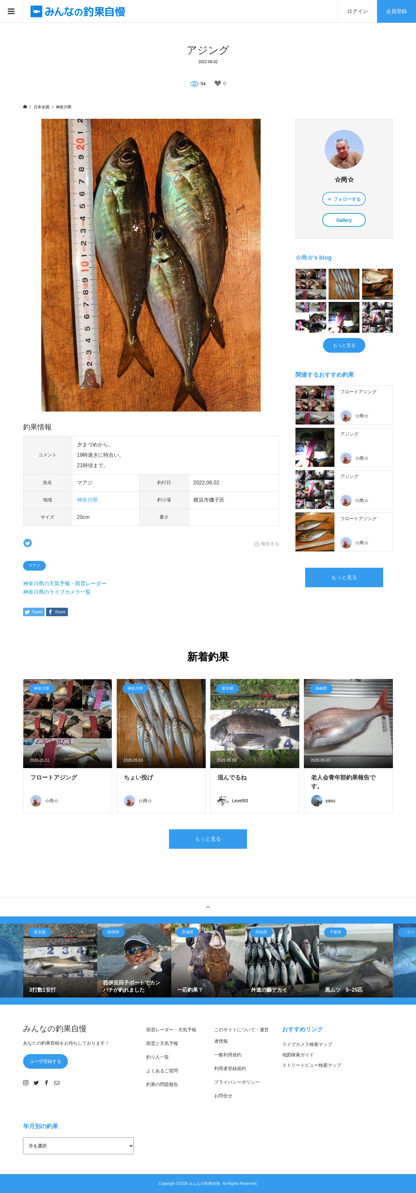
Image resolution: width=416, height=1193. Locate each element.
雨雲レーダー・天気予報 (171, 1029)
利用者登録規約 (230, 1068)
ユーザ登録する (45, 1061)
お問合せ (223, 1095)
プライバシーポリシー (237, 1082)
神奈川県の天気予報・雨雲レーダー (64, 583)
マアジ (34, 565)
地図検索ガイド (298, 1054)
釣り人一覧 (157, 1057)
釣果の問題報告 (162, 1084)
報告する (270, 543)
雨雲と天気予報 (162, 1043)
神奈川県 (87, 500)
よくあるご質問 (162, 1070)
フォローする (347, 199)
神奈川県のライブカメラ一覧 (57, 592)
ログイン (357, 11)
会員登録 (396, 11)
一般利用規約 (227, 1054)
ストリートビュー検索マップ (311, 1065)
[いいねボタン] (218, 83)
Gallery (344, 220)
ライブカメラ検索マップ (307, 1044)
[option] (60, 961)
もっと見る (344, 345)
